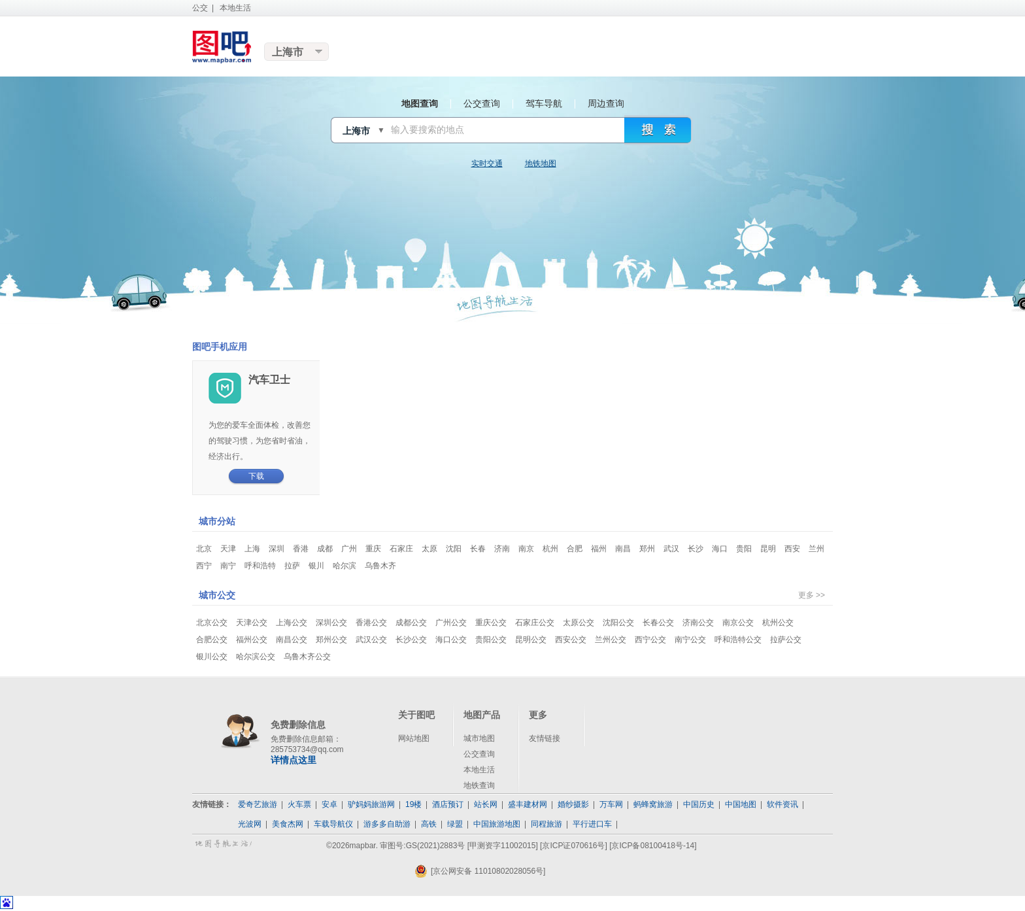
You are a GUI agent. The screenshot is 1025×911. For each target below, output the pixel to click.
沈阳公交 (618, 622)
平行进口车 (592, 824)
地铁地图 (540, 163)
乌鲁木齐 (380, 565)
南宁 (228, 565)
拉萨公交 (785, 639)
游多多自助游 (387, 824)
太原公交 (578, 622)
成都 (325, 548)
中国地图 (740, 804)
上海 (252, 548)
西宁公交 (650, 639)
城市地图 (479, 738)
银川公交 (211, 656)
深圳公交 (331, 622)
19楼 (413, 804)
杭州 (550, 548)
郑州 (647, 548)
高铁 (429, 824)
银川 (316, 565)
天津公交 (251, 622)
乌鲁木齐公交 (307, 656)
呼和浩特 (260, 565)
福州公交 (251, 639)
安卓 (329, 804)
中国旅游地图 (496, 824)
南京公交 (738, 622)
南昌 (623, 548)
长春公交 (658, 622)
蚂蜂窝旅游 (653, 804)
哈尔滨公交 (255, 656)
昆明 (768, 548)
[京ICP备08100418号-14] (652, 845)
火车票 (299, 804)
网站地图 (413, 738)
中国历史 (698, 804)
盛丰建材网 (527, 804)
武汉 (671, 548)
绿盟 (455, 824)
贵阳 (744, 548)
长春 (478, 548)
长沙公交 (411, 639)
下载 (256, 476)
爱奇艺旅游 (257, 804)
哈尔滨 (344, 565)
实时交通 (487, 163)
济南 (502, 548)
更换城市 (297, 52)
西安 (792, 548)
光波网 (249, 824)
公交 (200, 7)
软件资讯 (782, 804)
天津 (228, 548)
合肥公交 (211, 639)
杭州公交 (778, 622)
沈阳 (454, 548)
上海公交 (291, 622)
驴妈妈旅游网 (371, 804)
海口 (720, 548)
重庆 (373, 548)
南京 (526, 548)
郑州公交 (331, 639)
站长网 (485, 804)
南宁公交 (690, 639)
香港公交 (371, 622)
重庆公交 (491, 622)
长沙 (695, 548)
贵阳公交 (491, 639)
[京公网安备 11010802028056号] (479, 871)
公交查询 (479, 754)
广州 (349, 548)
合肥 (574, 548)
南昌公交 (291, 639)
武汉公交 (371, 639)
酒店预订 (447, 804)
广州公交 (451, 622)
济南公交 (698, 622)
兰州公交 (610, 639)
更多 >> (811, 595)
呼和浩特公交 (738, 639)
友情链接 (544, 738)
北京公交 (211, 622)
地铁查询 (479, 785)
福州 (599, 548)
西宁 (204, 565)
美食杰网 (287, 824)
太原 (429, 548)
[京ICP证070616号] (573, 845)
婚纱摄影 (573, 804)
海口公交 (451, 639)
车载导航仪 (333, 824)
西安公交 (570, 639)
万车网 (611, 804)
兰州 (816, 548)
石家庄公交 (534, 622)
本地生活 (235, 7)
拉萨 (292, 565)
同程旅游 (546, 824)
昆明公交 (530, 639)
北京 (204, 548)
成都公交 (411, 622)
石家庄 (401, 548)
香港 (301, 548)
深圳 (276, 548)
